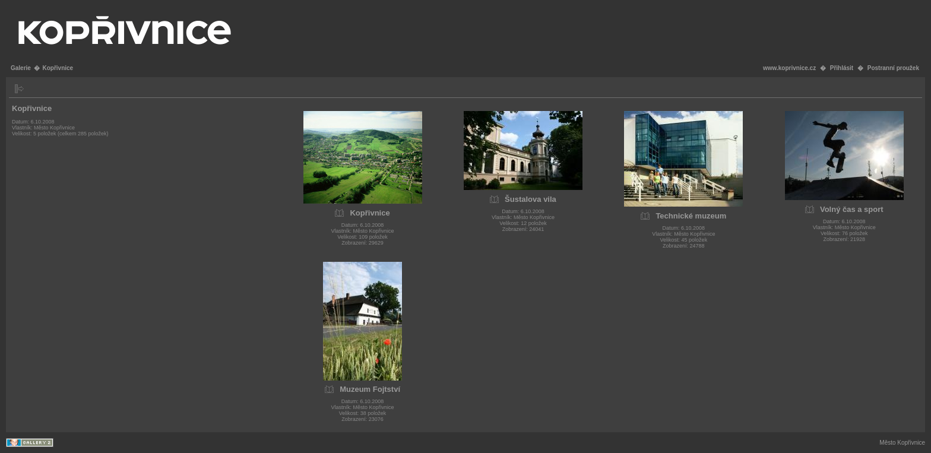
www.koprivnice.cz (789, 68)
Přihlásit (841, 68)
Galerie (21, 68)
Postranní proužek (893, 68)
